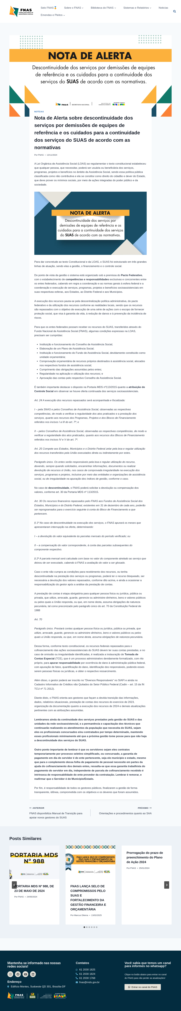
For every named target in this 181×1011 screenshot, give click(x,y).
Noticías (163, 7)
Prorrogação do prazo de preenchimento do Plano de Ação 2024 (145, 857)
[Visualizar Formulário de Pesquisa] (174, 11)
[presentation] (34, 862)
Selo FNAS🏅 (49, 7)
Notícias (39, 112)
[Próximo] (166, 885)
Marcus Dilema (81, 915)
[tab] (84, 927)
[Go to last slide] (14, 885)
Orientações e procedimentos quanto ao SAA (122, 810)
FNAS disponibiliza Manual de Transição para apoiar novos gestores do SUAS (58, 812)
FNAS (41, 155)
